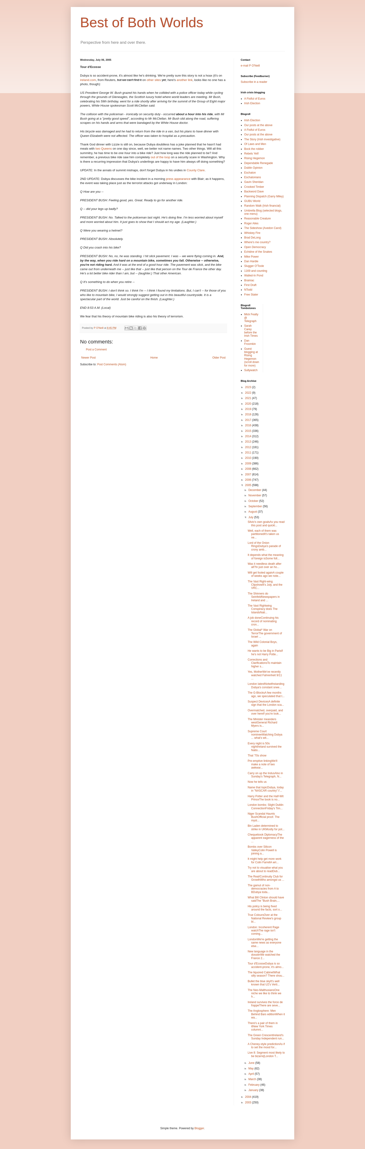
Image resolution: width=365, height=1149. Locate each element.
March (252, 1079)
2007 (248, 474)
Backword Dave (254, 191)
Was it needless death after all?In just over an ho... (264, 565)
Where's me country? (257, 242)
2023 (248, 387)
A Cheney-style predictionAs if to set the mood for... (266, 1045)
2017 (248, 420)
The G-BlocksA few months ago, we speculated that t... (266, 694)
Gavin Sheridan (254, 182)
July (251, 517)
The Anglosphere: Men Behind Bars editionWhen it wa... (266, 1014)
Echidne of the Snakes (258, 251)
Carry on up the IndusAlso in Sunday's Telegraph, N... (265, 775)
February (254, 1084)
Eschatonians (252, 177)
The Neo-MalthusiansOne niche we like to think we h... (264, 993)
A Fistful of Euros (254, 98)
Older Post (219, 357)
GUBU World (252, 201)
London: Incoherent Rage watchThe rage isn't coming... (263, 931)
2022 (248, 392)
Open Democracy (255, 247)
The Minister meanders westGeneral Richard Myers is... (262, 723)
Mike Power (251, 256)
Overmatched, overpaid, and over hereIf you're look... (265, 712)
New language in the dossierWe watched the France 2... (264, 955)
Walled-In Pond (253, 275)
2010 (248, 458)
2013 (248, 441)
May (251, 1068)
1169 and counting (255, 270)
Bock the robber (254, 149)
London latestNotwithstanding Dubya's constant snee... (266, 685)
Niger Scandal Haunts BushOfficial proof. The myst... (264, 817)
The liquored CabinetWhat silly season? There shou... (266, 974)
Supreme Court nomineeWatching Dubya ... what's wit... (265, 735)
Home (154, 357)
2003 (248, 1102)
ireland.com (88, 80)
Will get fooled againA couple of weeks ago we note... (266, 574)
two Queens (104, 148)
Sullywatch (250, 370)
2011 (248, 452)
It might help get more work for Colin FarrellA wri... (264, 860)
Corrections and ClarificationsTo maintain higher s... (264, 663)
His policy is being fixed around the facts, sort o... (265, 908)
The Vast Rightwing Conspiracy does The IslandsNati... (262, 609)
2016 (248, 425)
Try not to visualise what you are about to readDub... (265, 869)
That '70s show (257, 755)
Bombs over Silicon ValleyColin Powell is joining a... (262, 850)
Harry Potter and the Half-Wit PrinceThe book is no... (266, 798)
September (255, 506)
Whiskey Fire (252, 233)
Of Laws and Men (255, 144)
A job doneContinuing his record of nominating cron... (263, 621)
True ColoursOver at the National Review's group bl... (264, 918)
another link (185, 80)
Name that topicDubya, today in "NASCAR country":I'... (266, 789)
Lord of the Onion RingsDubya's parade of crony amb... (264, 546)
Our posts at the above (258, 125)
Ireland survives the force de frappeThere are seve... (265, 1004)
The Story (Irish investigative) (262, 139)
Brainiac (249, 280)
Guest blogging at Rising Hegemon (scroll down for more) (251, 357)
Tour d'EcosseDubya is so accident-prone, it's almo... (266, 965)
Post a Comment (96, 349)
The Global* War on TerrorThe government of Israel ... (265, 633)
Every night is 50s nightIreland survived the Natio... (265, 747)
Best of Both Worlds (141, 22)
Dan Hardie (251, 261)
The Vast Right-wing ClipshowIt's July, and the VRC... (265, 585)
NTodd (248, 289)
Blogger (199, 1128)
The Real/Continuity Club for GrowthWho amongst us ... (266, 878)
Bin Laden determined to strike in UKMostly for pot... (266, 827)
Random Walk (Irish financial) (262, 205)
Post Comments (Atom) (111, 364)
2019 (248, 409)
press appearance (178, 179)
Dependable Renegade (258, 163)
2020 (248, 403)
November (255, 495)
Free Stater (251, 294)
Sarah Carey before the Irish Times (251, 330)
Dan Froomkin (250, 342)
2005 (248, 485)
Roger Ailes (251, 223)
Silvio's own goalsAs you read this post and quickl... (266, 523)
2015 (248, 431)
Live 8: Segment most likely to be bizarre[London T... (266, 1054)
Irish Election (252, 103)
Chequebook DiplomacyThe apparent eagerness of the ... (266, 838)
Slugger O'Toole (254, 266)
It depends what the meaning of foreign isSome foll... (266, 556)
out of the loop (161, 157)
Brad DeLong (252, 237)
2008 (248, 468)
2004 (248, 1097)
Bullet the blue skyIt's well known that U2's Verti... (264, 983)
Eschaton (250, 172)
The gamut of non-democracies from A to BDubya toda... (263, 889)
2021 (248, 398)
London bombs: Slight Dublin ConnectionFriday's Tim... (265, 806)
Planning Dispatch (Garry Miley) (264, 196)
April (251, 1073)
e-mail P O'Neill (250, 65)
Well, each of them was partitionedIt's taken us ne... (263, 534)
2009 (248, 463)
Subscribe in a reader (254, 82)
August (253, 511)
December (255, 490)
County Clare (196, 170)
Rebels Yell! (251, 153)
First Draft (250, 285)
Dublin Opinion (253, 167)
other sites (154, 80)
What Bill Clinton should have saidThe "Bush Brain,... (266, 899)
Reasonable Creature (257, 218)
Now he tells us (257, 781)
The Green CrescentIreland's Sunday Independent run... (266, 1037)
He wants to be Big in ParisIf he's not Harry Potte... (265, 652)
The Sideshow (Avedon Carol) (262, 228)
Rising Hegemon (254, 158)
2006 (248, 479)
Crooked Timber (254, 186)
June (251, 1063)
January (253, 1090)
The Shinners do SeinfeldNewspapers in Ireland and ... (264, 597)
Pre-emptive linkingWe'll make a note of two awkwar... (262, 764)
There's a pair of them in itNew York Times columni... (263, 1026)
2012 (248, 447)
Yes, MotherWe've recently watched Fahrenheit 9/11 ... (265, 675)
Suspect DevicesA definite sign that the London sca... (266, 703)
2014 (248, 436)
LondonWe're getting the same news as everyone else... (264, 943)
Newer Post (88, 357)
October (253, 501)
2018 (248, 414)
